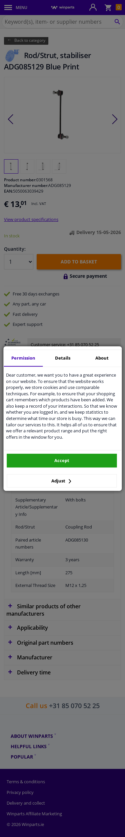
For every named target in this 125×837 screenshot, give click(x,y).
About (102, 358)
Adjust (61, 481)
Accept (61, 460)
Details (62, 358)
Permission (23, 358)
